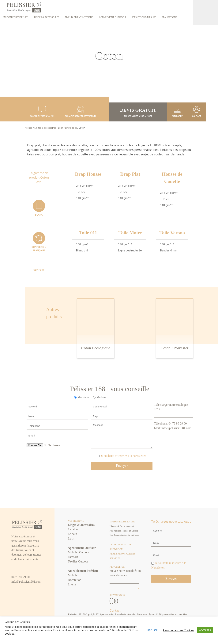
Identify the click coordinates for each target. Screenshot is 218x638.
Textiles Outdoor (78, 561)
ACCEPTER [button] (205, 630)
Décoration (74, 580)
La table (73, 529)
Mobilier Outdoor (78, 552)
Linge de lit (71, 128)
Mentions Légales (146, 614)
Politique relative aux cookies (171, 614)
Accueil (28, 128)
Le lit (60, 128)
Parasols (73, 557)
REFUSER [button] (153, 630)
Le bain (72, 534)
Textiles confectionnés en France (124, 535)
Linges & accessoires (46, 17)
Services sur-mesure (144, 17)
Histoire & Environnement (122, 526)
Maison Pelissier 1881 (15, 17)
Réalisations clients (123, 554)
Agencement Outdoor (112, 17)
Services (115, 558)
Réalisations (169, 17)
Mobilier (73, 575)
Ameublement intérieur (79, 17)
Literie (72, 584)
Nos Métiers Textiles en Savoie (124, 531)
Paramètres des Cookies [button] (178, 630)
